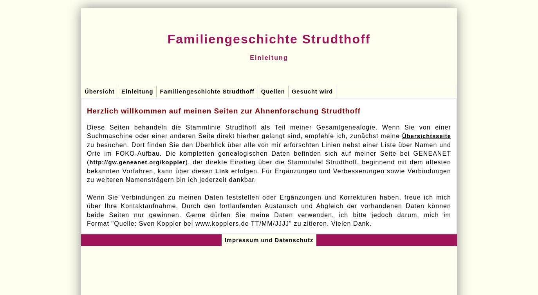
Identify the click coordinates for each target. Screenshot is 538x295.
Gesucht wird (312, 91)
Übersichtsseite (426, 136)
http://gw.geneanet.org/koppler (137, 162)
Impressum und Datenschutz (269, 240)
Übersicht (100, 91)
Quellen (273, 91)
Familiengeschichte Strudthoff (207, 91)
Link (222, 171)
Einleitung (137, 91)
